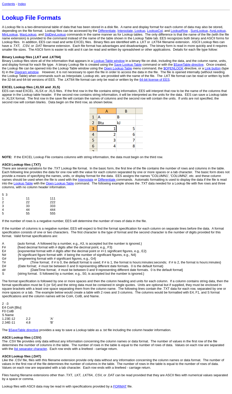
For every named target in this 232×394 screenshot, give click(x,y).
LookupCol (155, 31)
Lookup (139, 31)
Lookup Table (23, 183)
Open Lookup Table (118, 68)
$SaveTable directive (189, 64)
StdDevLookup (55, 34)
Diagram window (26, 72)
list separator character (30, 349)
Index (22, 4)
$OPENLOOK (173, 68)
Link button (213, 68)
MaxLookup (28, 34)
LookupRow (179, 31)
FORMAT (120, 386)
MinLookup (10, 34)
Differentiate (107, 31)
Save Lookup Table (128, 64)
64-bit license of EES (154, 79)
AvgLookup (218, 31)
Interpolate (125, 31)
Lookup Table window (109, 61)
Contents (8, 4)
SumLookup (199, 31)
